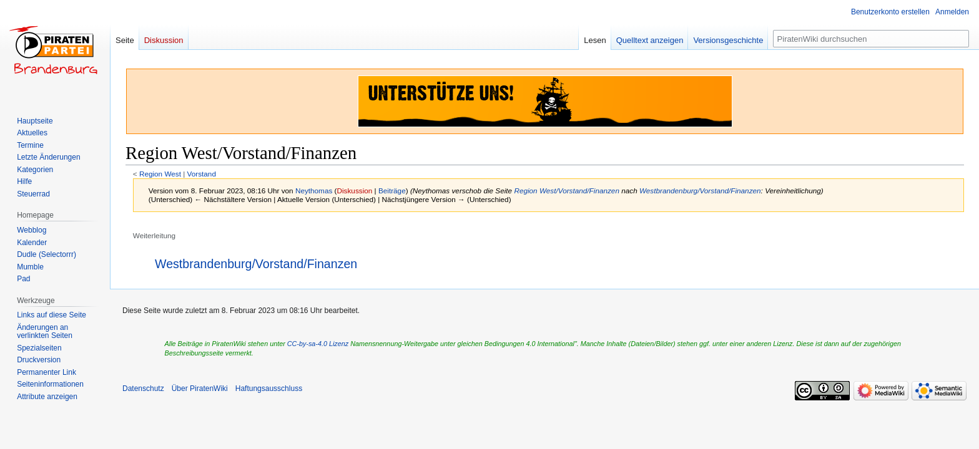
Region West (160, 174)
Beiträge (392, 190)
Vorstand (201, 174)
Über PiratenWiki (200, 388)
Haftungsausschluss (268, 388)
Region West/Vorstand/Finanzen (566, 190)
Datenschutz (143, 388)
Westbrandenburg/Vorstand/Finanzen (700, 190)
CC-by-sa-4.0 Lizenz (317, 343)
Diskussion (355, 190)
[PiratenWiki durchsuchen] (871, 38)
